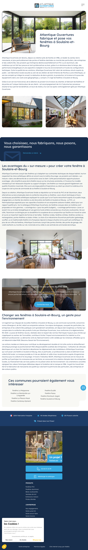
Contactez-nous (43, 304)
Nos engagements (32, 508)
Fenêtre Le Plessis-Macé (21, 398)
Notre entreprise (24, 547)
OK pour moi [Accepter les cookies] (37, 540)
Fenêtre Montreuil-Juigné (50, 396)
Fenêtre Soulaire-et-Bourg (50, 399)
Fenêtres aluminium (32, 489)
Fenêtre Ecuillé (50, 390)
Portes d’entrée (31, 499)
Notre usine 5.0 (31, 511)
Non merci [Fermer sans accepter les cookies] (8, 540)
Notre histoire (30, 516)
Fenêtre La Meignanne (20, 390)
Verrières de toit (31, 494)
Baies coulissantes (32, 492)
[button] (4, 546)
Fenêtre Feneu (50, 393)
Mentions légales (39, 547)
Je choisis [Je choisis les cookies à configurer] (23, 540)
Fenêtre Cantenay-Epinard (21, 401)
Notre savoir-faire (32, 513)
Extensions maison (32, 497)
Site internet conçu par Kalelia (59, 547)
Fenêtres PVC (30, 487)
